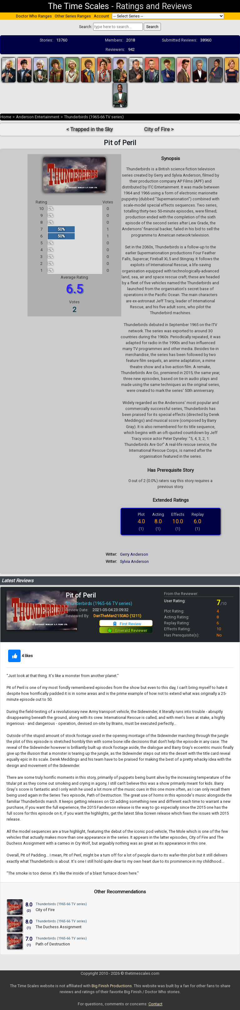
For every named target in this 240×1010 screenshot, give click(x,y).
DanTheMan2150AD (117, 615)
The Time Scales (78, 6)
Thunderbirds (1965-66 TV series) (94, 117)
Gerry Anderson (134, 554)
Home (5, 117)
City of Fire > (159, 129)
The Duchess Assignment (59, 927)
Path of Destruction (53, 944)
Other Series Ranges (73, 16)
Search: (85, 26)
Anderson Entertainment (37, 117)
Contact (155, 1004)
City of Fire (45, 909)
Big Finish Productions (112, 985)
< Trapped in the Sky (89, 129)
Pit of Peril (81, 595)
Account (101, 16)
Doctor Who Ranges (34, 16)
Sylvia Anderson (134, 561)
